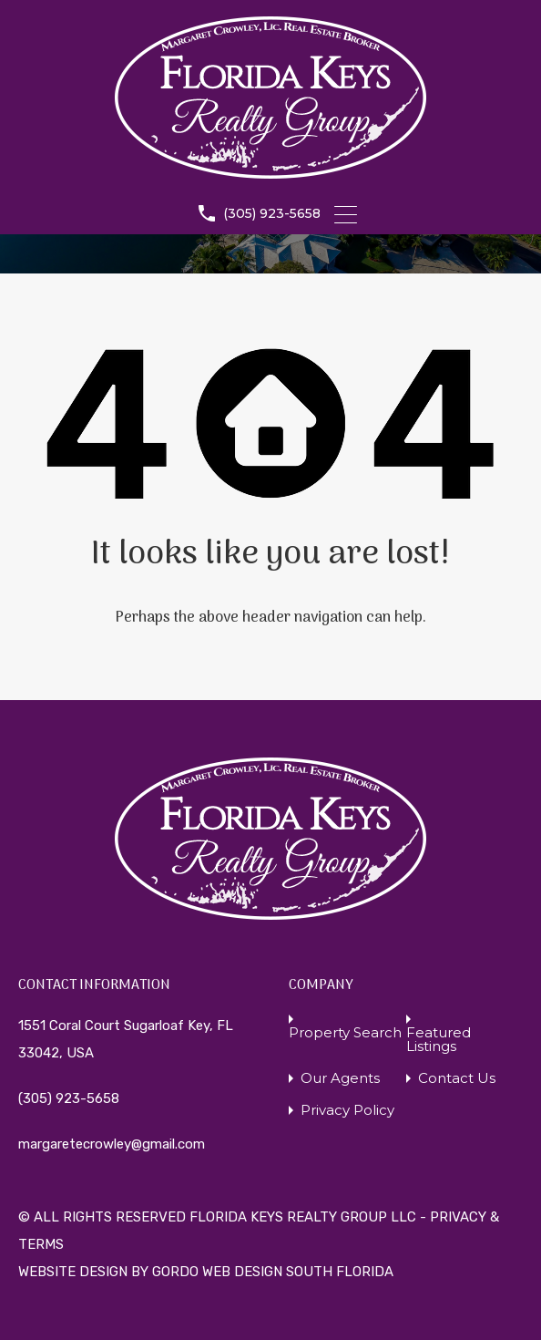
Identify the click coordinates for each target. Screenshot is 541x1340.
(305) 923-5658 (272, 214)
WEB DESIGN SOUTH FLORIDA (297, 1271)
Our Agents (340, 1078)
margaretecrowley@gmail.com (111, 1144)
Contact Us (456, 1078)
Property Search (345, 1032)
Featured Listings (438, 1039)
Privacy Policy (347, 1110)
